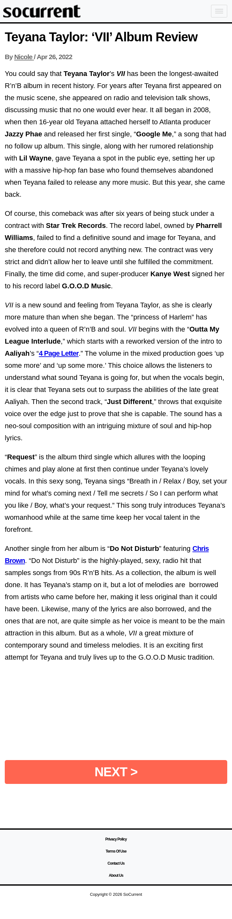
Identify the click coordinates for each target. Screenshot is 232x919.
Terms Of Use (116, 851)
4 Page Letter (58, 353)
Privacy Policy (115, 839)
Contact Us (115, 863)
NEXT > (115, 772)
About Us (116, 875)
